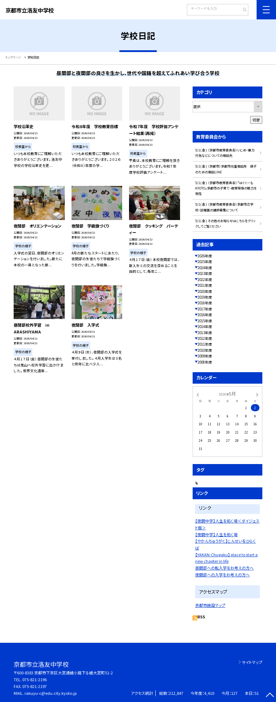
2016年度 (205, 314)
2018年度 (205, 302)
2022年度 (205, 279)
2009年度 (205, 356)
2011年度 (205, 344)
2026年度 (205, 255)
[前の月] (198, 394)
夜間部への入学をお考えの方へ (222, 574)
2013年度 (205, 332)
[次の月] (257, 394)
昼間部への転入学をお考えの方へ (224, 568)
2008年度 (205, 362)
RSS (201, 616)
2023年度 (205, 273)
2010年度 (205, 350)
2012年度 (205, 338)
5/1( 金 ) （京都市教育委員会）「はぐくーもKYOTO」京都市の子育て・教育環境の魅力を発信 (226, 188)
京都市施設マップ (210, 605)
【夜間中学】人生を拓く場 (216, 534)
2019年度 (205, 297)
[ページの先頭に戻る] (269, 695)
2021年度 (205, 285)
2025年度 (205, 261)
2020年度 (205, 291)
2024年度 (205, 267)
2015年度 (205, 320)
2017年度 (205, 309)
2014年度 (205, 326)
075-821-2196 (34, 679)
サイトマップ (252, 662)
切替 (256, 119)
